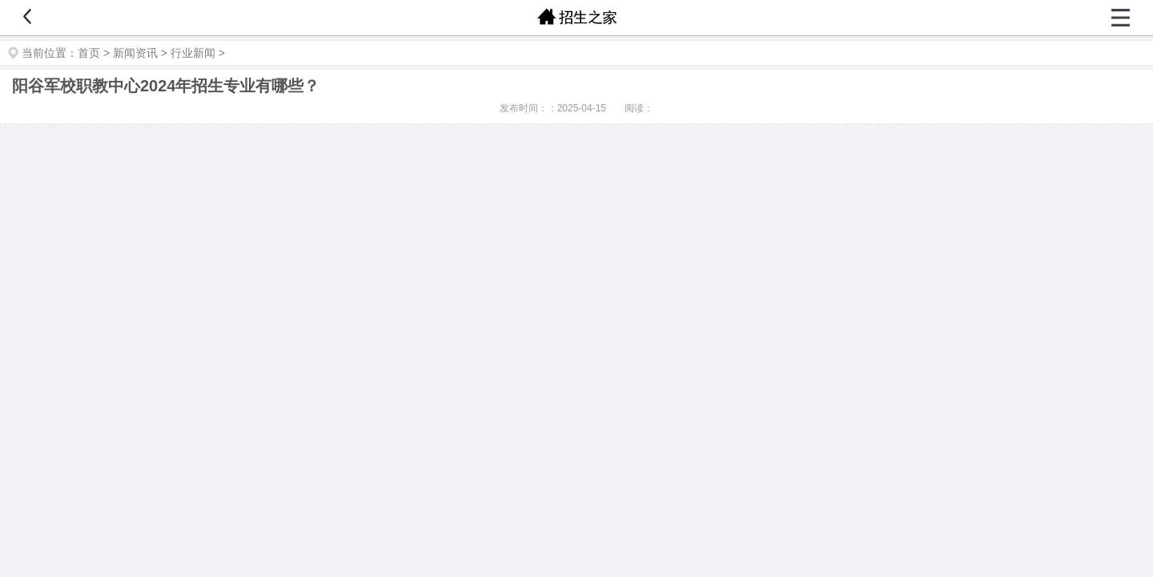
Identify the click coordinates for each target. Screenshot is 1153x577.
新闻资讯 (135, 52)
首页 (89, 52)
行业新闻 (193, 52)
